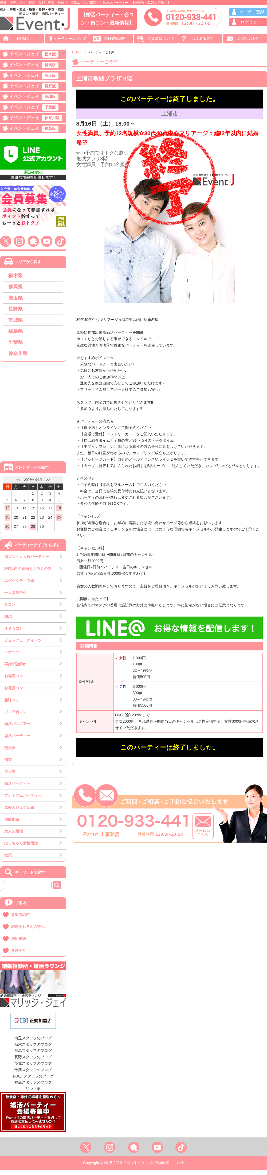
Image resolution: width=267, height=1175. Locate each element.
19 (7, 522)
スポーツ (11, 657)
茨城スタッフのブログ (33, 1068)
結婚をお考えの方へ (28, 931)
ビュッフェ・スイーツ (23, 645)
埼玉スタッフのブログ (33, 1043)
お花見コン (13, 693)
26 (7, 531)
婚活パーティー (17, 788)
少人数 (9, 777)
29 (33, 531)
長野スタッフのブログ (33, 1062)
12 (7, 513)
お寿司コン (13, 681)
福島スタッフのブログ (33, 1087)
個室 (8, 765)
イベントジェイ (33, 55)
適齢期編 (11, 824)
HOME (77, 52)
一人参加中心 (15, 597)
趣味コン (11, 705)
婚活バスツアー (17, 729)
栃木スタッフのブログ (33, 1049)
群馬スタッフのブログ (33, 1056)
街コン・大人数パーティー (26, 562)
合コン (9, 609)
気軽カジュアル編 (19, 812)
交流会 (9, 753)
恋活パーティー (17, 741)
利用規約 (18, 943)
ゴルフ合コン (15, 717)
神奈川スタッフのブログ (33, 1081)
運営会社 (18, 955)
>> (48, 485)
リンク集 (33, 1094)
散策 (8, 860)
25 (59, 522)
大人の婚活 (13, 836)
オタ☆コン (13, 633)
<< (18, 485)
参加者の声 (20, 920)
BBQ (8, 621)
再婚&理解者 (15, 669)
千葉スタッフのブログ (33, 1075)
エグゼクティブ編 (19, 586)
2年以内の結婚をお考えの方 (27, 574)
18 (59, 513)
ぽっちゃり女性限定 (21, 848)
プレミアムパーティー (23, 800)
